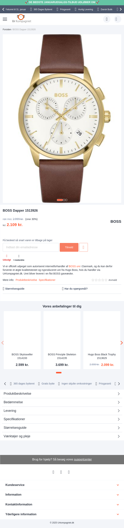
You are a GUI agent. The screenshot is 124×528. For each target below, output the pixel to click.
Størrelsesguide (15, 288)
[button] (60, 200)
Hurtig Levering (85, 9)
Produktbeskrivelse (26, 279)
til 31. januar (16, 9)
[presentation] (4, 9)
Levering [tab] (10, 411)
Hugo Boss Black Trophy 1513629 (102, 356)
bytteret (23, 383)
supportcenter (83, 459)
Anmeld (113, 280)
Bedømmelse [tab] (13, 402)
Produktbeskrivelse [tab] (17, 393)
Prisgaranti (65, 9)
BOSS (115, 221)
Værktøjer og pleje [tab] (17, 436)
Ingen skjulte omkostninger (77, 383)
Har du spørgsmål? (76, 288)
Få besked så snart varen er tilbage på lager (27, 240)
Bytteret (43, 9)
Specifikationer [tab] (14, 419)
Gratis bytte (48, 383)
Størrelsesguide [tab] (15, 427)
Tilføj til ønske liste (83, 247)
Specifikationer (47, 279)
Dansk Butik (106, 9)
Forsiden (7, 29)
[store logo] (22, 18)
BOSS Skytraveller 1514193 (22, 356)
